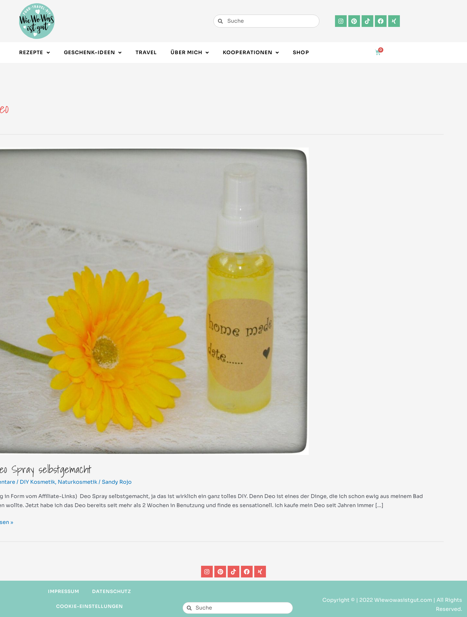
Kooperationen (251, 52)
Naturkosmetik (77, 482)
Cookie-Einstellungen (89, 606)
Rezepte (34, 52)
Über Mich (190, 52)
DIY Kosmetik (37, 482)
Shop (301, 52)
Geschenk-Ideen (93, 52)
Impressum (63, 591)
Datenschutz (111, 591)
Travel (146, 52)
